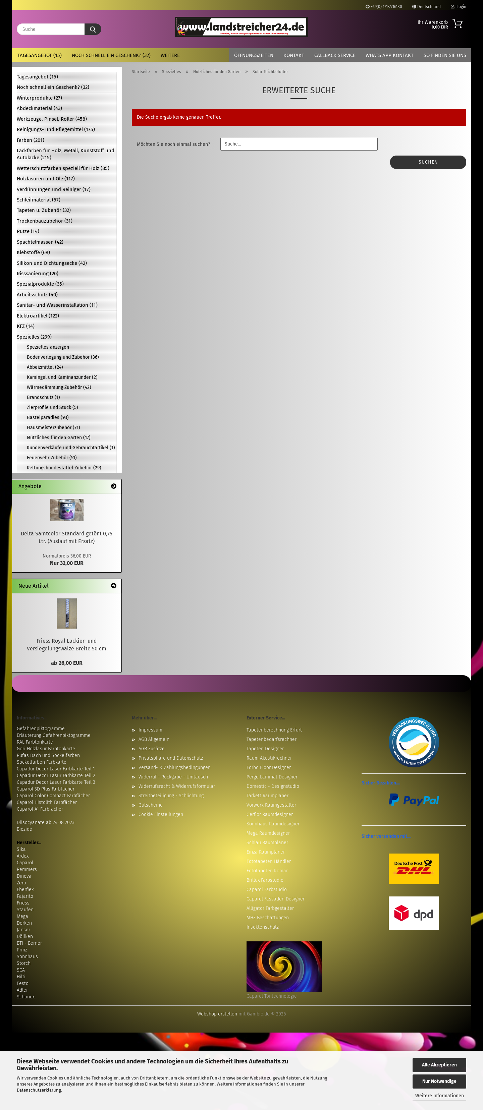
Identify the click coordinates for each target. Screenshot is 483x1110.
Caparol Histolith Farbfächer (47, 802)
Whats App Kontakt (390, 55)
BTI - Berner (29, 943)
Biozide (24, 829)
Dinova (24, 876)
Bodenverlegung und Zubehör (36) (63, 357)
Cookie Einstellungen (161, 814)
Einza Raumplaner (266, 852)
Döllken (25, 936)
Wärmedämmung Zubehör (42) (59, 387)
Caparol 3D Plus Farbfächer (45, 789)
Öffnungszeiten (253, 55)
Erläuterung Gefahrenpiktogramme (54, 735)
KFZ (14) (26, 326)
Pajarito (25, 896)
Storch (24, 963)
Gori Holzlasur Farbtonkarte (46, 749)
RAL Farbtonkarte (35, 742)
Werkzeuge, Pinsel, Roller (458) (52, 119)
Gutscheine (151, 805)
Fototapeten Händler (269, 861)
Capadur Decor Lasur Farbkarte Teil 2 (56, 775)
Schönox (26, 997)
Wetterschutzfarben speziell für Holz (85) (63, 168)
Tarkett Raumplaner (267, 796)
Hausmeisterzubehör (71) (53, 427)
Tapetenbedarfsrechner (272, 739)
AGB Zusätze (152, 749)
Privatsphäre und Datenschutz (171, 758)
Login (458, 6)
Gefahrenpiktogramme (41, 729)
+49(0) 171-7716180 (384, 6)
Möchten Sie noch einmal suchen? (173, 144)
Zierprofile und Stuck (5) (52, 407)
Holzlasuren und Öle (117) (46, 179)
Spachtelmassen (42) (40, 242)
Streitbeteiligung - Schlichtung (171, 796)
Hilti (21, 977)
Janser (23, 930)
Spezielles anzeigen (48, 347)
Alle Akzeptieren (439, 1065)
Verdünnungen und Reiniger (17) (54, 189)
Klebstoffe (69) (33, 252)
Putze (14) (28, 231)
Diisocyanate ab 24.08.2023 (45, 822)
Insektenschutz (263, 927)
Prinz (22, 950)
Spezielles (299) (34, 337)
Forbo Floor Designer (269, 767)
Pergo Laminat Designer (272, 777)
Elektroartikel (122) (38, 316)
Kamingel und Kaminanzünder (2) (62, 377)
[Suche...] (93, 29)
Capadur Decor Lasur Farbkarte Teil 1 (56, 769)
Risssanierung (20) (37, 274)
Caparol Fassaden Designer (276, 899)
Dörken (24, 923)
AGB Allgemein (154, 739)
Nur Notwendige (439, 1081)
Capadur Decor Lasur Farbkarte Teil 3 (56, 782)
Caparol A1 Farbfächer (40, 809)
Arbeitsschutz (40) (37, 295)
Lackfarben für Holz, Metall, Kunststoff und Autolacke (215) (65, 154)
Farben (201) (30, 140)
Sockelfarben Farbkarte (41, 762)
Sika (21, 849)
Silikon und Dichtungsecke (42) (52, 263)
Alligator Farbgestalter (270, 908)
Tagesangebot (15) (39, 55)
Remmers (27, 869)
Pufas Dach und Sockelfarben (48, 755)
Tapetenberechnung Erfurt (274, 730)
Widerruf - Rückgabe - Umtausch (173, 777)
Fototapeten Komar (267, 871)
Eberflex (25, 889)
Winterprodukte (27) (39, 98)
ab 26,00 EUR (67, 663)
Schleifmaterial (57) (38, 200)
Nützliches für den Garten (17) (59, 438)
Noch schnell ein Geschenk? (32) (111, 55)
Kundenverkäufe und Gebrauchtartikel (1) (71, 448)
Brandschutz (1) (43, 397)
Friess (23, 903)
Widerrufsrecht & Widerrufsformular (177, 786)
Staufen (25, 910)
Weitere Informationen (439, 1096)
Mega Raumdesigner (268, 833)
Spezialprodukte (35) (40, 284)
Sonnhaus (27, 956)
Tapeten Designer (265, 749)
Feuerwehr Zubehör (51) (52, 458)
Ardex (23, 856)
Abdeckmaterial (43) (39, 108)
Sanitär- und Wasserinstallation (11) (57, 305)
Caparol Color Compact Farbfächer (53, 796)
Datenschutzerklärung (39, 1090)
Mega (22, 916)
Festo (23, 983)
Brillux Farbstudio (265, 880)
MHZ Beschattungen (268, 918)
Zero (21, 883)
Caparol (25, 863)
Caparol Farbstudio (267, 889)
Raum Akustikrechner (269, 758)
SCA (21, 970)
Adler (22, 990)
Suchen (428, 162)
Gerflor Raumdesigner (270, 814)
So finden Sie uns (445, 55)
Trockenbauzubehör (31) (44, 221)
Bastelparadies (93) (48, 417)
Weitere (170, 55)
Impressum (150, 730)
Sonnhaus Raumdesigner (273, 824)
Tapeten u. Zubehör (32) (44, 210)
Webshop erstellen (217, 1014)
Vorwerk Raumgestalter (271, 805)
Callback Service (335, 55)
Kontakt (293, 55)
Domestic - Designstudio (273, 786)
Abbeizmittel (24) (45, 367)
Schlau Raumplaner (267, 842)
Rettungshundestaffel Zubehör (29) (64, 468)
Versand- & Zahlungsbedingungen (175, 767)
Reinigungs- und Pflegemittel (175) (56, 129)
